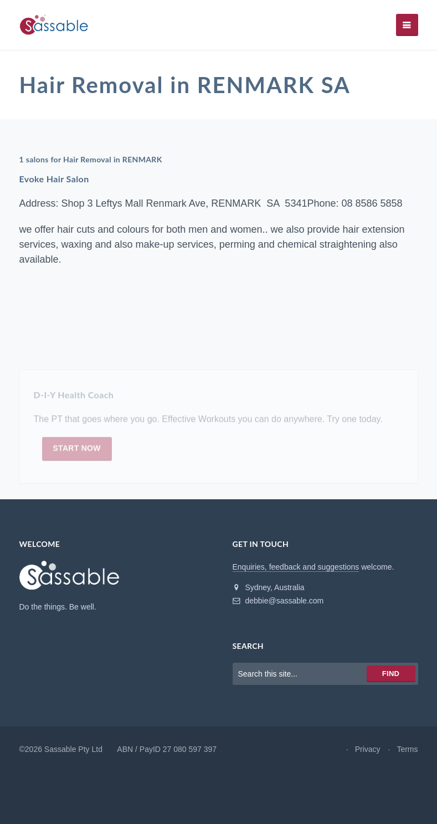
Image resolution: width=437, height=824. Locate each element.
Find (390, 673)
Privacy (368, 749)
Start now (77, 450)
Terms (407, 749)
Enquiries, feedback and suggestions (296, 566)
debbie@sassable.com (278, 600)
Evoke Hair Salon (54, 178)
